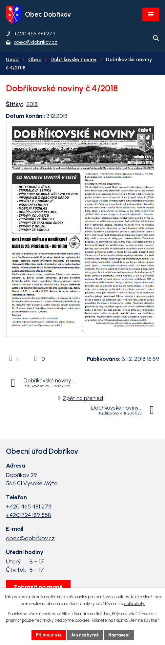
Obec (34, 59)
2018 (32, 104)
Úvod (12, 59)
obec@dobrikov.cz (30, 538)
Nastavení (119, 635)
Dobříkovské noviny (73, 59)
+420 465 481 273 (29, 506)
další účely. (134, 603)
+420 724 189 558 (28, 515)
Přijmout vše (49, 635)
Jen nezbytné (85, 635)
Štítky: (14, 104)
